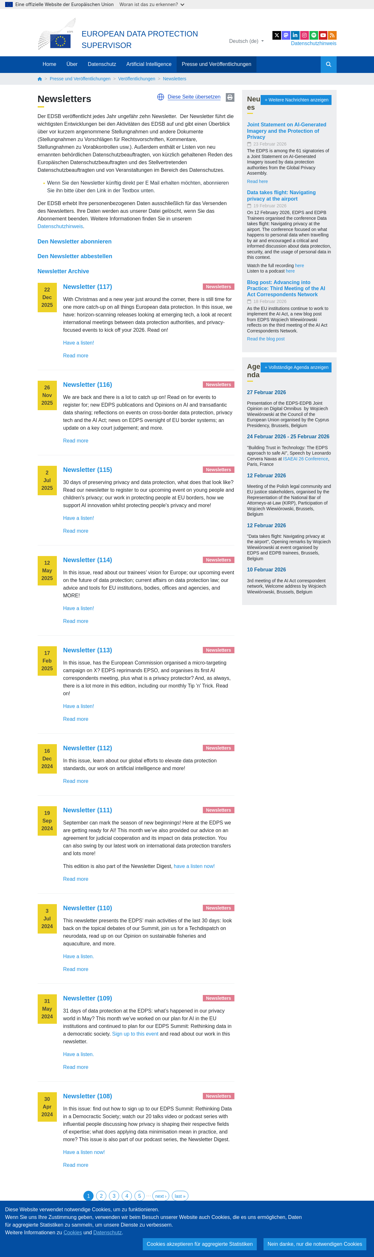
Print (230, 97)
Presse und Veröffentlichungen (216, 64)
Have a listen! (78, 343)
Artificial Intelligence (149, 64)
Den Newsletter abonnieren (75, 241)
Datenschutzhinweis (313, 43)
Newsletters (218, 286)
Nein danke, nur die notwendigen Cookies (315, 1244)
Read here (257, 181)
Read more (75, 355)
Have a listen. (78, 956)
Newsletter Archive (63, 271)
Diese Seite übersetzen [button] (194, 96)
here (299, 265)
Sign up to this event (135, 1034)
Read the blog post (266, 338)
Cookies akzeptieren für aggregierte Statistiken (200, 1244)
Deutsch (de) (244, 41)
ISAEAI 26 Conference (305, 458)
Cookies (73, 1232)
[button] (160, 97)
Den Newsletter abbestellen (75, 256)
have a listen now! (194, 866)
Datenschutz (102, 64)
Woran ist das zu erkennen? (151, 4)
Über (72, 64)
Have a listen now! (84, 1152)
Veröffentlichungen (136, 78)
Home (50, 64)
